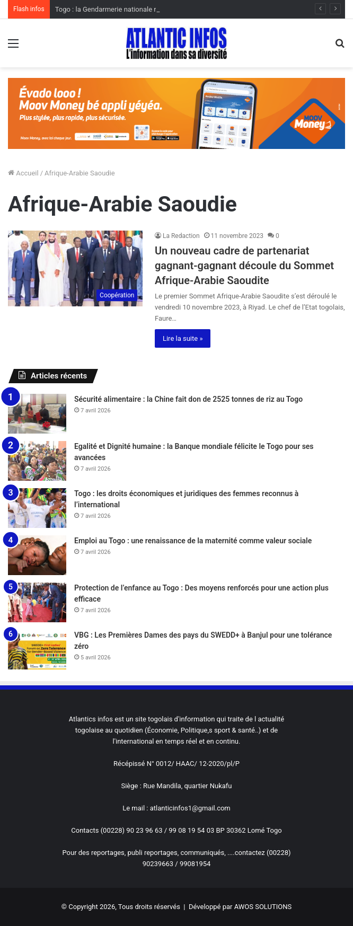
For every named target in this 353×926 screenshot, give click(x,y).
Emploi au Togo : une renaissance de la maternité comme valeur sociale (193, 540)
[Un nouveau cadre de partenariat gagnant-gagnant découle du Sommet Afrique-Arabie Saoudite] (75, 269)
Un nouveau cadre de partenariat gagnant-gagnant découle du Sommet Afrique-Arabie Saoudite (244, 265)
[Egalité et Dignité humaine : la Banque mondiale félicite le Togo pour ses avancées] (37, 461)
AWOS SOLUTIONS (263, 907)
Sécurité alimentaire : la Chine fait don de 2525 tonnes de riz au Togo (188, 399)
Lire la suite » (183, 338)
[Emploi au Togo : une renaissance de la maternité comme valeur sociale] (37, 555)
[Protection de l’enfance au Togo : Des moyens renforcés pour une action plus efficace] (37, 602)
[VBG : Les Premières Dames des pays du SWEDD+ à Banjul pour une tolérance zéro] (37, 649)
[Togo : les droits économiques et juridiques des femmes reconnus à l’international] (37, 508)
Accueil (23, 173)
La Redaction (181, 236)
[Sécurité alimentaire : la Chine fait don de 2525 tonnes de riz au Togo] (37, 414)
